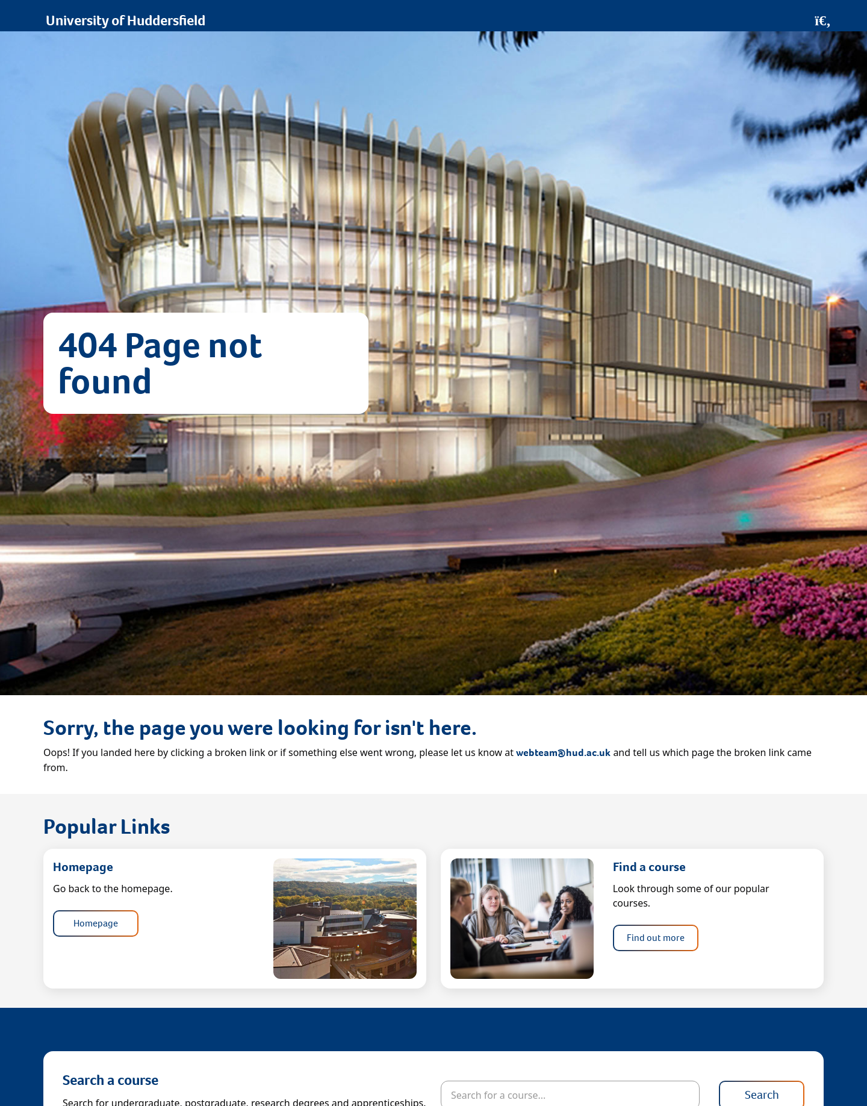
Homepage (95, 923)
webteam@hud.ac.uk (563, 753)
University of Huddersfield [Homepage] (125, 20)
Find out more (656, 937)
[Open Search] (823, 20)
